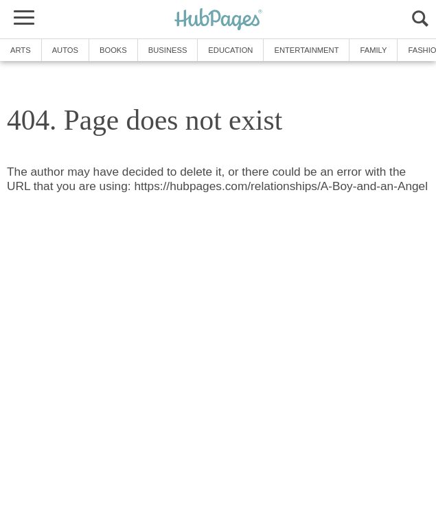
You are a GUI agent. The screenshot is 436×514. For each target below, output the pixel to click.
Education (230, 50)
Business (167, 50)
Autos (65, 50)
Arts (20, 50)
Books (113, 50)
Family (373, 50)
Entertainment (306, 50)
